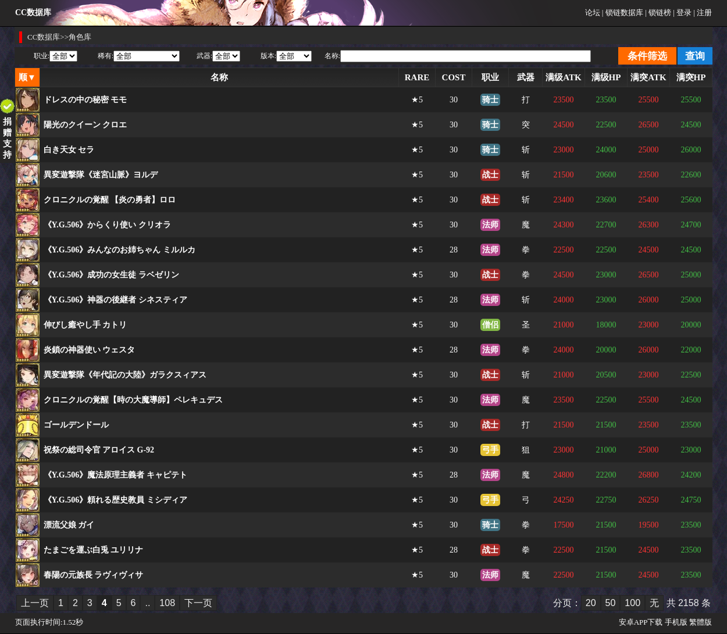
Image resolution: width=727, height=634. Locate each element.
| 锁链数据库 (622, 12)
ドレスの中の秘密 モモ (85, 99)
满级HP (606, 77)
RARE (417, 77)
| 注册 (702, 12)
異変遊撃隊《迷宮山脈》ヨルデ (101, 174)
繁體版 (700, 622)
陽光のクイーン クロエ (85, 124)
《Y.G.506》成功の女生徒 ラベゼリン (111, 274)
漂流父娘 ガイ (69, 525)
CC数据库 (43, 37)
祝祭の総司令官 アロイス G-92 (99, 450)
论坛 (592, 12)
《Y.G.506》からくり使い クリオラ (107, 224)
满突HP (691, 77)
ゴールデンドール (76, 425)
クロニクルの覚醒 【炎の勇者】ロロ (110, 199)
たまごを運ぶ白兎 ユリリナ (94, 550)
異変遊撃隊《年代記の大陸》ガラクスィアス (125, 375)
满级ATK (563, 77)
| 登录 (682, 12)
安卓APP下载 (641, 622)
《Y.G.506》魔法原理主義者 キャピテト (115, 475)
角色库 (80, 37)
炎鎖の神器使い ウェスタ (90, 350)
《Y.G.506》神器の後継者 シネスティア (115, 299)
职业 (490, 77)
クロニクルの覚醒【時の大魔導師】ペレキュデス (133, 400)
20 (591, 603)
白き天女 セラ (69, 149)
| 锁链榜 (658, 12)
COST (454, 77)
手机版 (676, 622)
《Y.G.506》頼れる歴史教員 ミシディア (115, 500)
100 (632, 603)
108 (167, 603)
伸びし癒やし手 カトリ (85, 324)
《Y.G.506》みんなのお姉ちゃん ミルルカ (119, 249)
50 (610, 603)
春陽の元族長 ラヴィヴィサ (94, 575)
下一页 (198, 603)
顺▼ (27, 77)
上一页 (35, 603)
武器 (525, 77)
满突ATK (648, 77)
